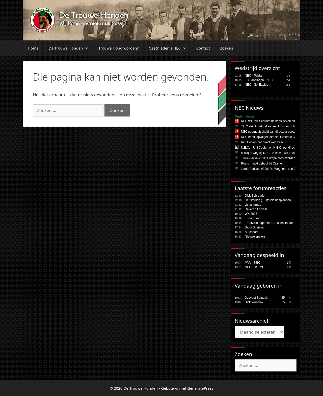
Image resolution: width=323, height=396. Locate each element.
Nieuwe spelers (255, 236)
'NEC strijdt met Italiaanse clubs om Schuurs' (271, 126)
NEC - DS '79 (254, 267)
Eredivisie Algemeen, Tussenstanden (269, 223)
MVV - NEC (252, 262)
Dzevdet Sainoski (256, 297)
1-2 (288, 267)
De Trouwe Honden (71, 48)
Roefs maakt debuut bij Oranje (261, 163)
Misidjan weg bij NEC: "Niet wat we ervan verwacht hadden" (281, 153)
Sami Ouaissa (254, 227)
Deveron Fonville (256, 209)
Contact (203, 48)
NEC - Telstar (254, 75)
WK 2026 (251, 214)
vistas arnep (253, 204)
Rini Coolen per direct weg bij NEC (264, 142)
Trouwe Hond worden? (118, 48)
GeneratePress (200, 388)
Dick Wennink (254, 302)
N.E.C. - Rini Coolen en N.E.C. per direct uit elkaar (275, 147)
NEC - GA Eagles (256, 84)
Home (33, 48)
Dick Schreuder (255, 195)
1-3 (288, 262)
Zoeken (226, 48)
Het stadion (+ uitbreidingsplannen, (268, 200)
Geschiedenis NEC (170, 48)
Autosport (251, 232)
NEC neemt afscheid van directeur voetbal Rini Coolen (277, 131)
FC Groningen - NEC (259, 80)
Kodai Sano (252, 218)
